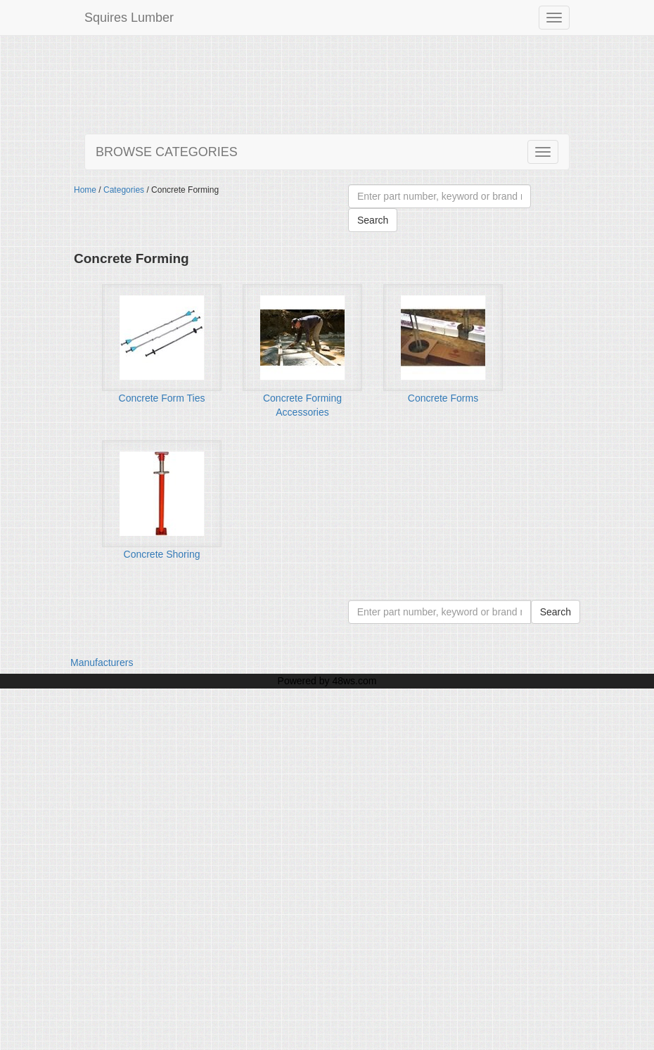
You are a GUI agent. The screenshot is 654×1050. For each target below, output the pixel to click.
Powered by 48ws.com (327, 680)
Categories (123, 190)
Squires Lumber (129, 18)
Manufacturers (101, 662)
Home (85, 190)
